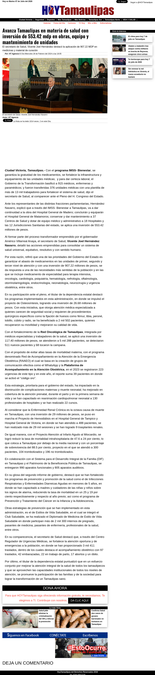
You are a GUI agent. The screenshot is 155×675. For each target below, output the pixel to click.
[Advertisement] (55, 144)
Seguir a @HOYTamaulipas (141, 2)
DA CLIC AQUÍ (79, 600)
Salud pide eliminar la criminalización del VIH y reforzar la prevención (46, 616)
